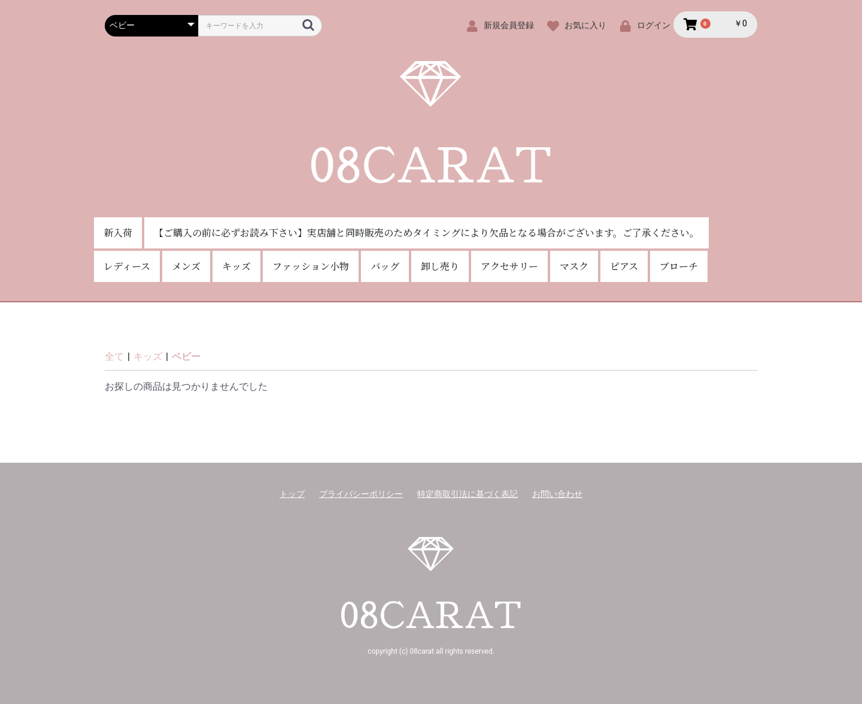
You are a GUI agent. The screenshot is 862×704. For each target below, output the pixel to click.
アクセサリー (509, 266)
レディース (127, 266)
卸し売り (440, 266)
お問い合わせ (557, 494)
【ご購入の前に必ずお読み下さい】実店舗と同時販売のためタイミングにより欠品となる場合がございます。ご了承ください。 (426, 232)
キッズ (236, 266)
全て (114, 356)
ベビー (186, 356)
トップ (292, 494)
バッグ (385, 266)
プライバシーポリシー (361, 494)
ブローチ (679, 266)
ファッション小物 (310, 266)
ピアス (624, 266)
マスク (574, 266)
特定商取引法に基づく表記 (467, 494)
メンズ (186, 266)
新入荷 (118, 232)
